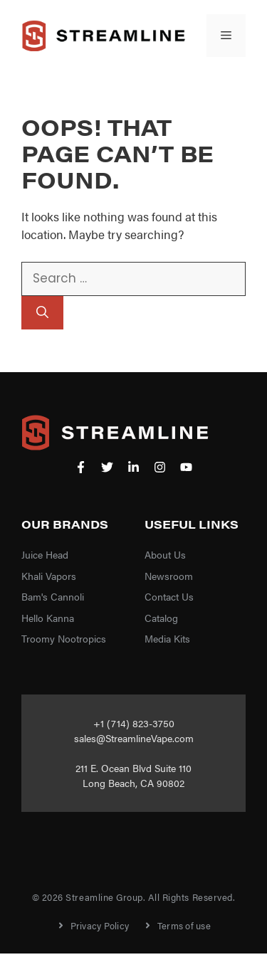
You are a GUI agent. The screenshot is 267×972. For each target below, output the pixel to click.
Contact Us (169, 596)
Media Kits (167, 638)
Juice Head (44, 554)
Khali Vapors (48, 576)
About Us (165, 554)
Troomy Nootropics (63, 638)
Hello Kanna (47, 618)
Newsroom (169, 576)
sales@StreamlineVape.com (134, 738)
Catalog (161, 618)
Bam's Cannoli (52, 596)
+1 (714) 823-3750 (133, 723)
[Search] (42, 313)
